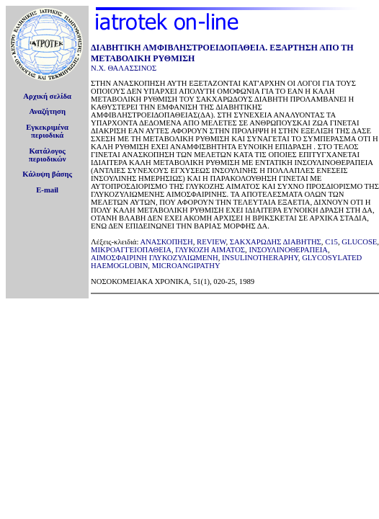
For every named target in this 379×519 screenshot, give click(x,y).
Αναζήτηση (47, 111)
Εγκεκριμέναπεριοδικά (47, 131)
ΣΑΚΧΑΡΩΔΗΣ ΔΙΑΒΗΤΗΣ (275, 242)
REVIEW (211, 242)
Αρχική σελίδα (47, 96)
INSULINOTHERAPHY (260, 258)
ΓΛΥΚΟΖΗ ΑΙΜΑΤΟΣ (210, 250)
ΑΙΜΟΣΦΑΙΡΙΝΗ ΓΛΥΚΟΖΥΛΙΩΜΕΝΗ (154, 258)
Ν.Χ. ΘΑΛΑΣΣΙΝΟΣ (123, 68)
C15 (331, 242)
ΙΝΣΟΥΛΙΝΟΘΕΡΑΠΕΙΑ (288, 250)
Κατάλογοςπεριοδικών (47, 155)
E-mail (47, 190)
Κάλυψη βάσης (47, 174)
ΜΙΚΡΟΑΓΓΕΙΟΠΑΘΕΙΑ (131, 250)
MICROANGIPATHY (186, 266)
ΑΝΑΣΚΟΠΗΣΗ (166, 242)
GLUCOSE (359, 242)
